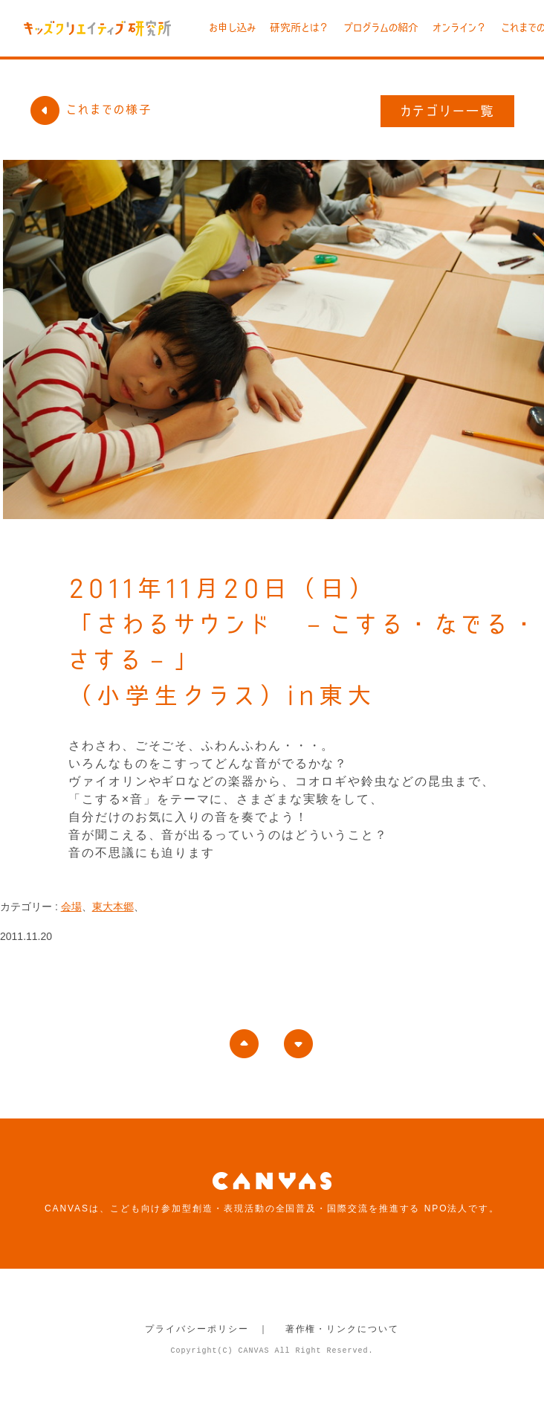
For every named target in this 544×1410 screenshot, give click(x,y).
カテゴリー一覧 (448, 111)
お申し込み (232, 27)
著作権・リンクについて (342, 1329)
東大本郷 (113, 906)
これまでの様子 (91, 109)
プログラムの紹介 (380, 27)
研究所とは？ (299, 27)
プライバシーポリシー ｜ (207, 1329)
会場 (71, 906)
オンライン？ (460, 27)
